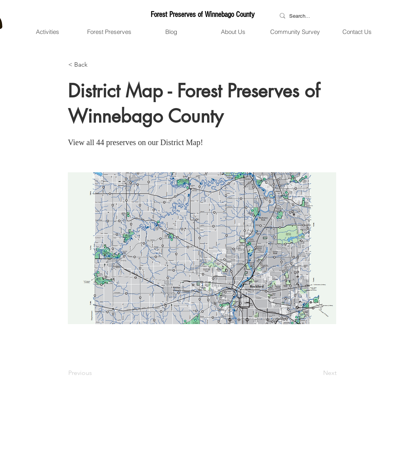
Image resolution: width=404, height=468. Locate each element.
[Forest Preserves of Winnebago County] (202, 14)
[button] (47, 32)
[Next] (317, 373)
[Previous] (94, 373)
